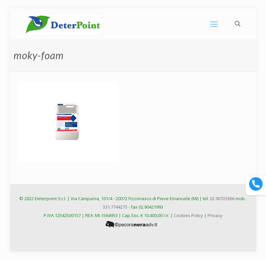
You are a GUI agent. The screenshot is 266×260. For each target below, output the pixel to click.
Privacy (215, 215)
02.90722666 (222, 198)
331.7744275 (115, 207)
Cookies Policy (188, 215)
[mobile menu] (214, 23)
